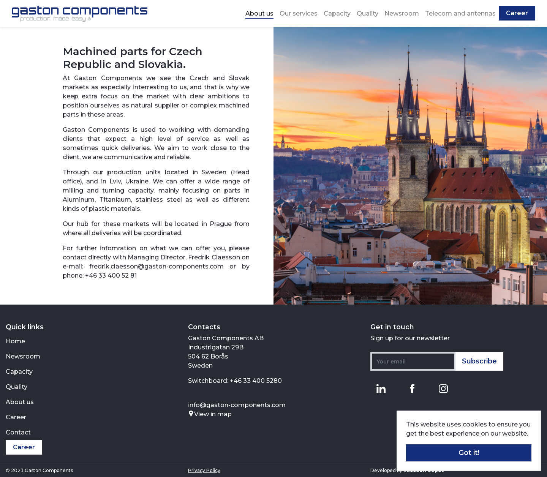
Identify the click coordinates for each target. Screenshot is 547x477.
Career (517, 13)
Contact (18, 432)
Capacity (337, 13)
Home (15, 341)
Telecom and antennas (460, 13)
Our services (299, 13)
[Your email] (413, 361)
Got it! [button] (468, 453)
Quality (367, 13)
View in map (210, 414)
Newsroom (401, 13)
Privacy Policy (204, 470)
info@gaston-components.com (237, 405)
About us (259, 13)
